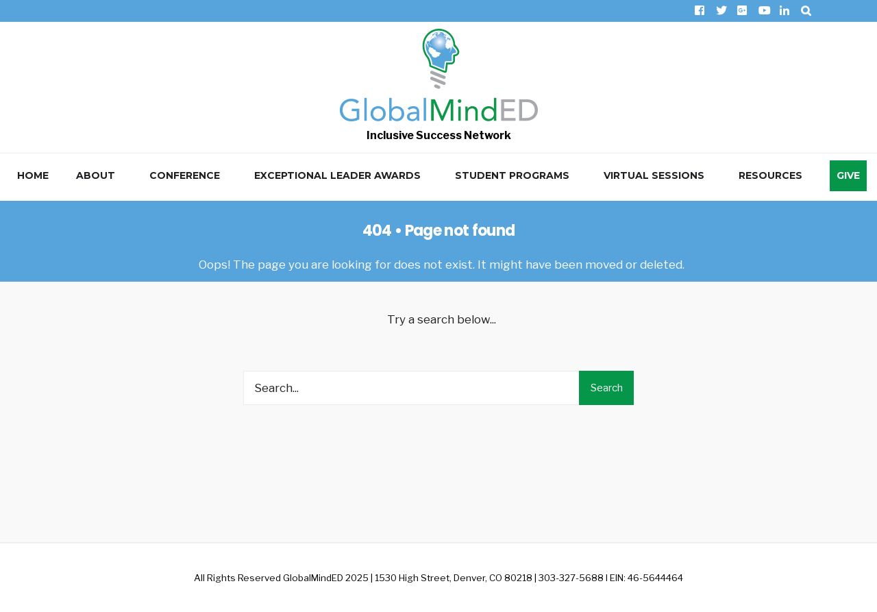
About (95, 175)
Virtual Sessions (654, 175)
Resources (770, 175)
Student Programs (512, 175)
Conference (184, 175)
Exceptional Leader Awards (337, 175)
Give (848, 175)
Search (607, 388)
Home (33, 175)
